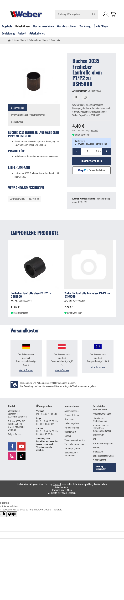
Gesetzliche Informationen (100, 408)
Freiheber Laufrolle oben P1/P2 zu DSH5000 (31, 294)
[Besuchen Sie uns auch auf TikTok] (21, 455)
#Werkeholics (37, 33)
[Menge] (87, 151)
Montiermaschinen (43, 26)
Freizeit (22, 33)
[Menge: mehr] (106, 151)
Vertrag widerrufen (101, 467)
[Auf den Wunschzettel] (76, 97)
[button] (14, 434)
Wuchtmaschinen (66, 26)
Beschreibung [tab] (17, 107)
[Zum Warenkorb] (113, 14)
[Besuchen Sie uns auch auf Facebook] (12, 446)
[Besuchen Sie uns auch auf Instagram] (12, 456)
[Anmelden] (106, 14)
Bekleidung (8, 33)
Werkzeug (85, 26)
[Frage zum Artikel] (85, 97)
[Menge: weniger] (76, 151)
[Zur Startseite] (26, 14)
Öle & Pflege (101, 26)
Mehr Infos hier (26, 370)
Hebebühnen (22, 26)
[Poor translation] (12, 514)
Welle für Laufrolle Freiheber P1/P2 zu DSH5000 (87, 294)
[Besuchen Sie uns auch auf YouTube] (21, 446)
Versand (94, 130)
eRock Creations (69, 493)
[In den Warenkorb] (91, 161)
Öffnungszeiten (44, 406)
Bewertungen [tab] (17, 121)
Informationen (71, 406)
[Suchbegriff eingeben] (76, 14)
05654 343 (82, 202)
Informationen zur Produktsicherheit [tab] (28, 114)
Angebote (7, 26)
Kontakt (12, 406)
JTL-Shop (67, 490)
